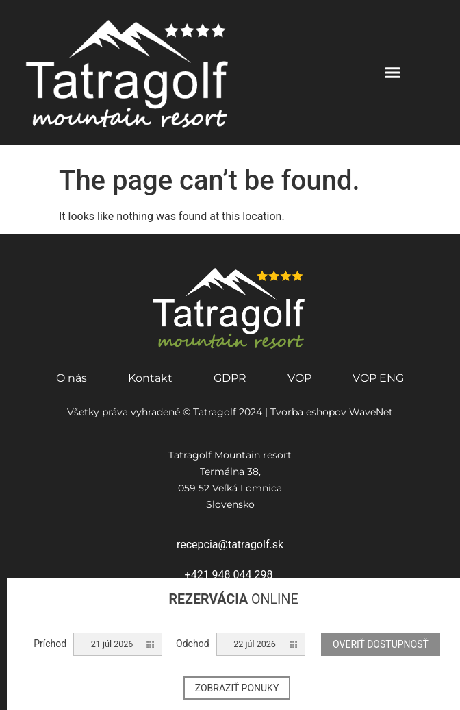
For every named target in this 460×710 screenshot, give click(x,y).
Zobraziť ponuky (237, 688)
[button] (393, 73)
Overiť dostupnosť (381, 644)
